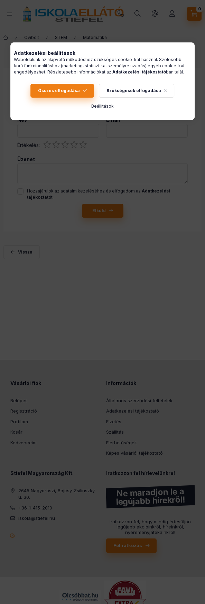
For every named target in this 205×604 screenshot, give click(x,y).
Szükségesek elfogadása (133, 90)
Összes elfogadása (59, 90)
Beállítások (102, 106)
